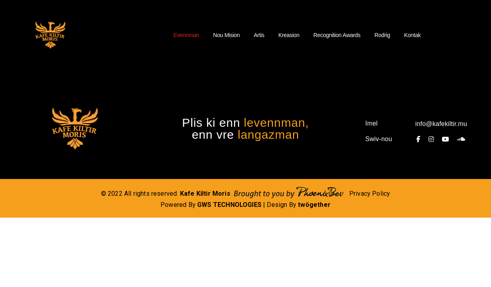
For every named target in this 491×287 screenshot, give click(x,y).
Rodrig (382, 35)
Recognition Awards (336, 35)
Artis (259, 35)
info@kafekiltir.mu (441, 123)
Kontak (412, 35)
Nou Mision (226, 35)
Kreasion (288, 35)
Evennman (186, 35)
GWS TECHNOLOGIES (229, 204)
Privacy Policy (369, 193)
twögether (314, 204)
